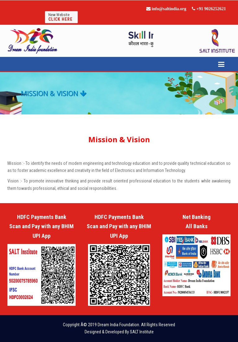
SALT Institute (142, 331)
